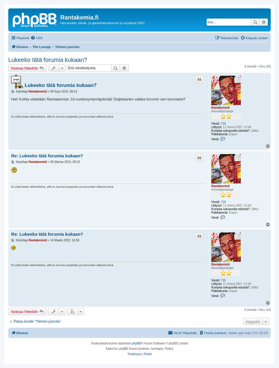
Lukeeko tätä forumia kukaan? (47, 60)
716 (223, 123)
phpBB (136, 343)
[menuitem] (37, 38)
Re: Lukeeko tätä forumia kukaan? (47, 155)
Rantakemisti (220, 107)
